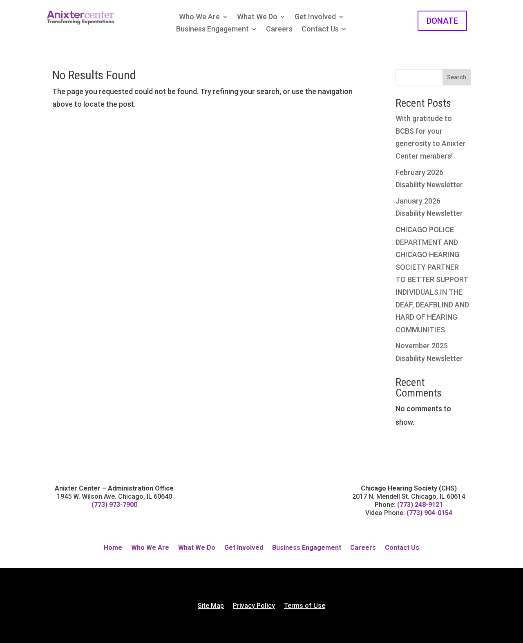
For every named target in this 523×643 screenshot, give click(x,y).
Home (113, 547)
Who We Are (199, 17)
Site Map (211, 606)
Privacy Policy (254, 606)
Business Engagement (212, 29)
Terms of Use (304, 606)
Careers (279, 29)
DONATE (442, 21)
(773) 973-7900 (114, 505)
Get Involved (315, 17)
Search (456, 77)
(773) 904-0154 (429, 513)
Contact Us (320, 29)
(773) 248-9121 (420, 505)
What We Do (257, 17)
